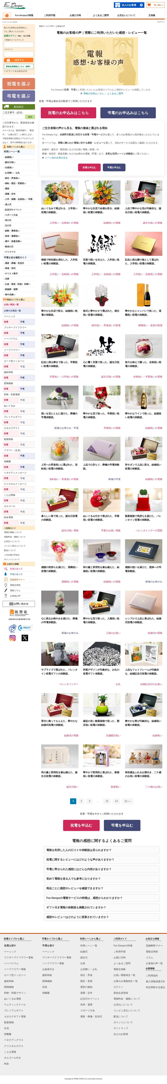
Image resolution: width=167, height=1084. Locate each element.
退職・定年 (10, 194)
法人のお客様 (129, 5)
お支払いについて (126, 15)
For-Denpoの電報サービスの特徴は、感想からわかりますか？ (84, 897)
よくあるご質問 (101, 15)
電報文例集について (12, 532)
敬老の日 (9, 246)
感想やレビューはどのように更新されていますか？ (77, 917)
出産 (82, 963)
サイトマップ (121, 1028)
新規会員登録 (121, 993)
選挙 (7, 188)
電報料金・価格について (14, 537)
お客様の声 (15, 596)
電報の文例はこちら (93, 93)
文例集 (151, 15)
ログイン (161, 22)
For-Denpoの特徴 (24, 15)
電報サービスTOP (46, 26)
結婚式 (84, 951)
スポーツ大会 (11, 215)
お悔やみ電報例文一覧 (126, 981)
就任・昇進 (86, 975)
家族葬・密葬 (11, 289)
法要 (7, 279)
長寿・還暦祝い (12, 236)
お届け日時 (75, 15)
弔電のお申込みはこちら (128, 113)
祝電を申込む (89, 167)
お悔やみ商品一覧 (12, 310)
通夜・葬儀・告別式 (14, 263)
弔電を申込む (114, 167)
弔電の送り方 (16, 574)
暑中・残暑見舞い (13, 241)
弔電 (22, 322)
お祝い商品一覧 (11, 304)
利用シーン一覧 (12, 151)
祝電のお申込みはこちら (68, 113)
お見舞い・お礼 (12, 173)
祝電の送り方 (16, 569)
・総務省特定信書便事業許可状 (18, 619)
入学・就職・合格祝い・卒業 (18, 199)
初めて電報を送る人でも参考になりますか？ (73, 878)
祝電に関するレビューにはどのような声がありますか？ (80, 859)
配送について (9, 550)
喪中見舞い (10, 294)
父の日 (8, 225)
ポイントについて (11, 559)
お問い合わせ (18, 603)
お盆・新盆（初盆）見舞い (17, 284)
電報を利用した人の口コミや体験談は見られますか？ (79, 850)
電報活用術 (15, 585)
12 (107, 801)
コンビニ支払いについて (14, 546)
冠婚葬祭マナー (17, 579)
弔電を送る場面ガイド (15, 257)
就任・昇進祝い (12, 178)
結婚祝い (9, 157)
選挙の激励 (86, 987)
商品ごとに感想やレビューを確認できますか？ (74, 888)
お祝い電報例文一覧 (124, 975)
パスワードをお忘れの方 (15, 71)
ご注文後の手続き (11, 555)
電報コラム (15, 590)
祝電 (6, 322)
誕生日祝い (10, 162)
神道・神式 (10, 268)
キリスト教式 (11, 273)
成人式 (8, 204)
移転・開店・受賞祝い (15, 183)
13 (116, 801)
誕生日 (84, 957)
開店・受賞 (86, 981)
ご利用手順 (49, 15)
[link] (25, 628)
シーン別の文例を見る (56, 157)
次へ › (128, 801)
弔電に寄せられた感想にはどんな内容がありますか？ (79, 869)
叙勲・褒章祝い (12, 231)
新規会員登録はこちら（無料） (18, 66)
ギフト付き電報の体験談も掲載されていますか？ (76, 907)
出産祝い (9, 167)
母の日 (8, 220)
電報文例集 (120, 969)
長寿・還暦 (86, 1004)
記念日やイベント (13, 209)
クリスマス (10, 252)
